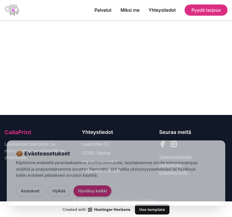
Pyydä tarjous (206, 10)
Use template (152, 209)
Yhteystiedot (162, 10)
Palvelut (103, 10)
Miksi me (129, 10)
